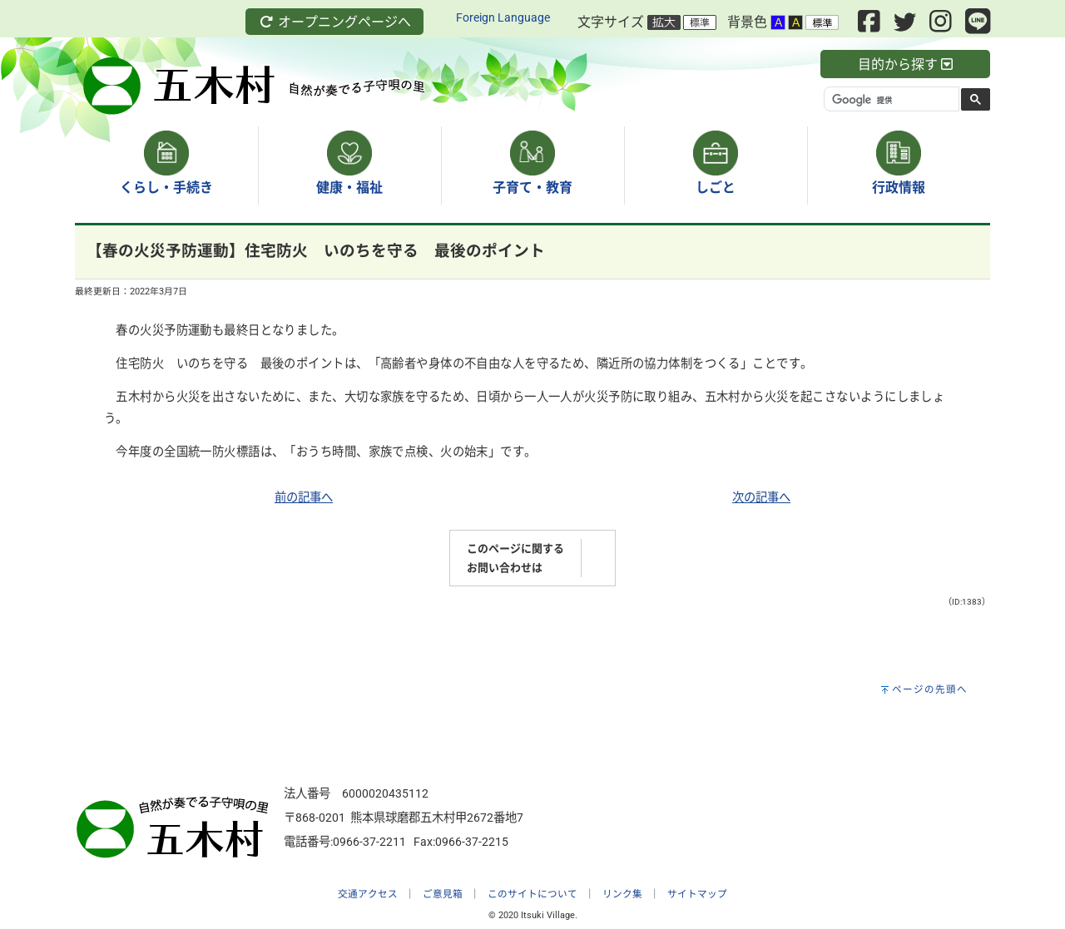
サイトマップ (697, 894)
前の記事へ (304, 498)
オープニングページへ (334, 22)
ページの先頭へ (930, 689)
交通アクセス (368, 894)
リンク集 (622, 894)
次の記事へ (761, 498)
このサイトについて (532, 894)
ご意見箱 (443, 894)
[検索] (890, 99)
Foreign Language (503, 18)
